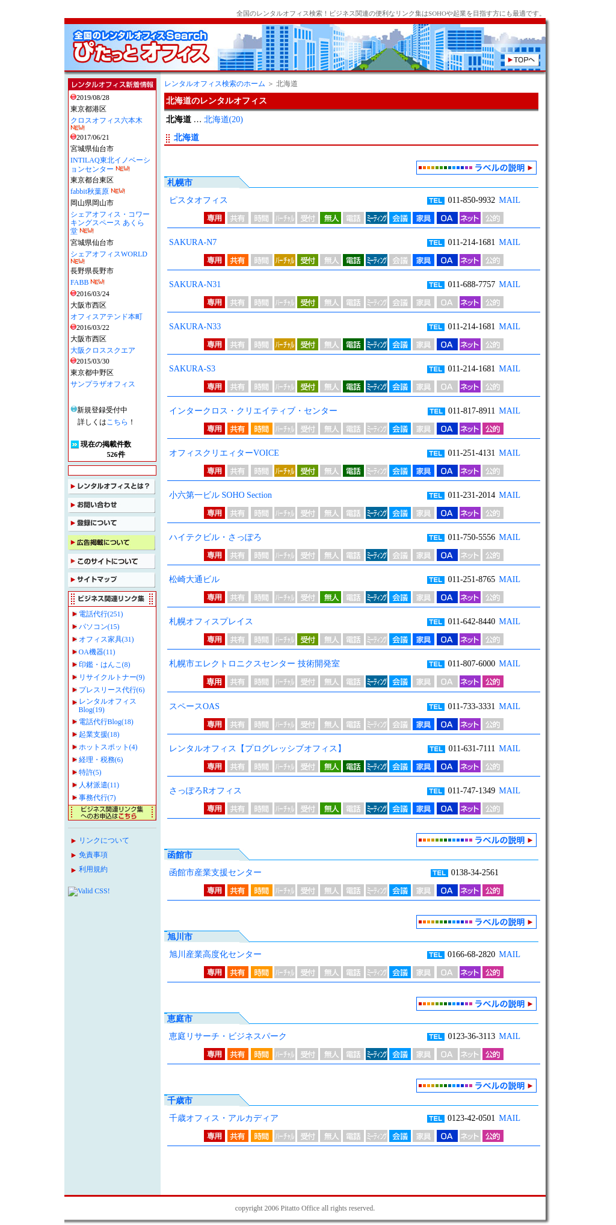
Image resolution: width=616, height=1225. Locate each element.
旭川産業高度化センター (215, 954)
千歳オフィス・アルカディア (224, 1118)
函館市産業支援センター (215, 872)
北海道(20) (223, 119)
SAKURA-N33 (195, 326)
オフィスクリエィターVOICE (224, 452)
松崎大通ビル (194, 579)
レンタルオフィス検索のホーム (214, 83)
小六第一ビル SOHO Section (220, 495)
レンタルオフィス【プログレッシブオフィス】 (257, 748)
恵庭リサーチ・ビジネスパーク (228, 1036)
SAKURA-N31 (195, 284)
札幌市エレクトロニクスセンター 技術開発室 (254, 663)
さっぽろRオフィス (205, 790)
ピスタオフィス (198, 200)
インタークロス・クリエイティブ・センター (253, 410)
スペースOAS (194, 706)
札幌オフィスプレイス (211, 621)
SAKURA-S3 (192, 368)
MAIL (509, 200)
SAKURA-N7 (193, 242)
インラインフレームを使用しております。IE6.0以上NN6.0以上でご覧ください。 (112, 496)
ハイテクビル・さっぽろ (215, 537)
